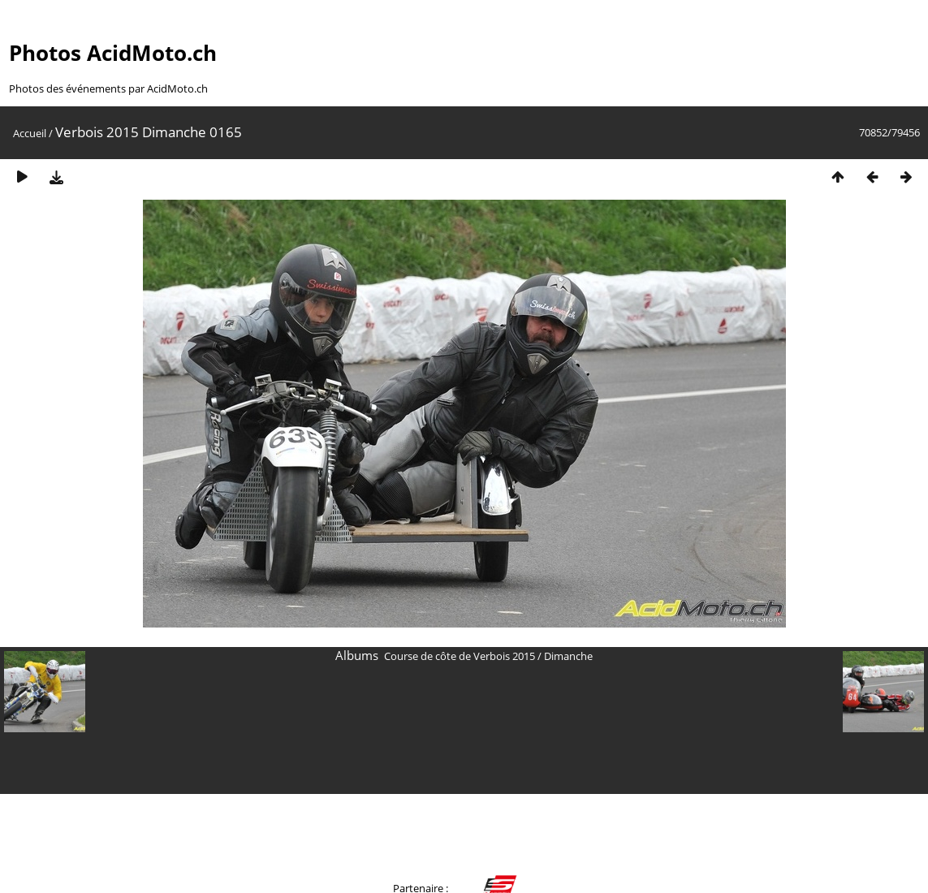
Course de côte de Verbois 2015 (459, 656)
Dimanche (568, 656)
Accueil (29, 133)
